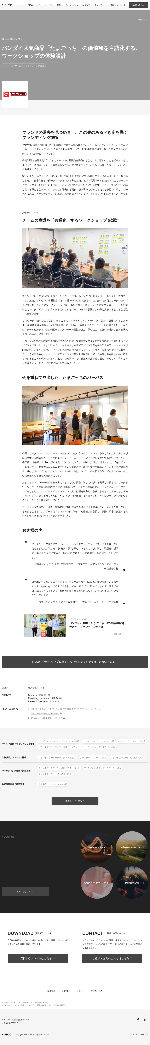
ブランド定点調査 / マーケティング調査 (102, 768)
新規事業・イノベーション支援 (53, 784)
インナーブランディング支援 (131, 741)
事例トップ (143, 20)
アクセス (66, 990)
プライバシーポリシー (139, 1034)
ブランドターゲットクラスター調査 (55, 773)
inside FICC (97, 990)
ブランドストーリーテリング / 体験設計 (57, 757)
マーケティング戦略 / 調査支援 (16, 770)
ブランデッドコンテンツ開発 (93, 757)
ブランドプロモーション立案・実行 (127, 757)
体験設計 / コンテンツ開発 (14, 757)
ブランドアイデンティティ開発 (53, 747)
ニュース (80, 990)
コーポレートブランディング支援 (98, 741)
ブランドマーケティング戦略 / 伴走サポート (59, 768)
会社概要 (51, 990)
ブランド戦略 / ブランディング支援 (18, 744)
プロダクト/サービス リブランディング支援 (23, 65)
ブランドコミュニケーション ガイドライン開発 (93, 747)
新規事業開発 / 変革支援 (13, 784)
